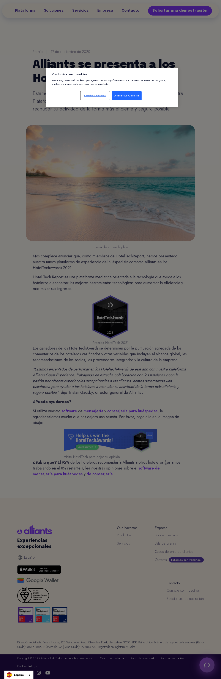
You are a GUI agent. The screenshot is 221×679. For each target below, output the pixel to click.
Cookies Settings (95, 95)
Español (16, 674)
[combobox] (18, 675)
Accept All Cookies (126, 95)
